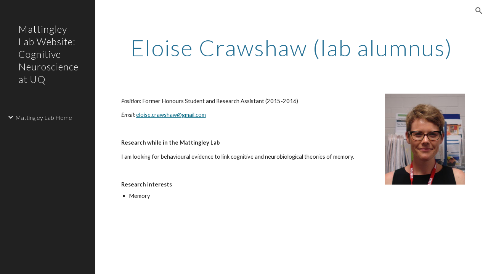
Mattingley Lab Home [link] (43, 117)
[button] (479, 11)
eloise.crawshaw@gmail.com (171, 115)
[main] (292, 47)
